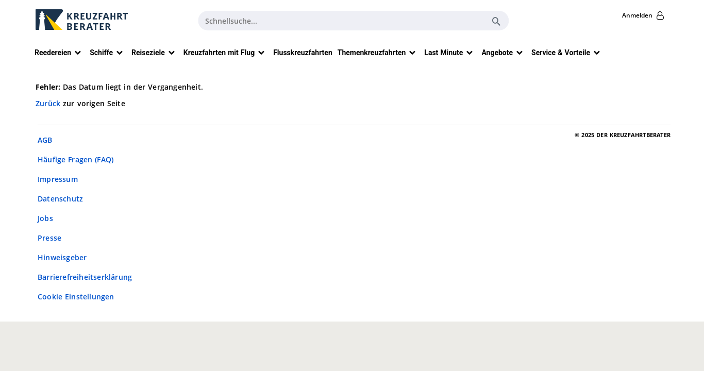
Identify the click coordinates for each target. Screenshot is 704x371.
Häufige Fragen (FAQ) (75, 159)
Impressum (58, 179)
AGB (45, 140)
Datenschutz (60, 199)
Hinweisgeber (62, 257)
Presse (49, 238)
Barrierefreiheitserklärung (85, 277)
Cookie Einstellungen (76, 296)
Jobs (45, 218)
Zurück (49, 103)
